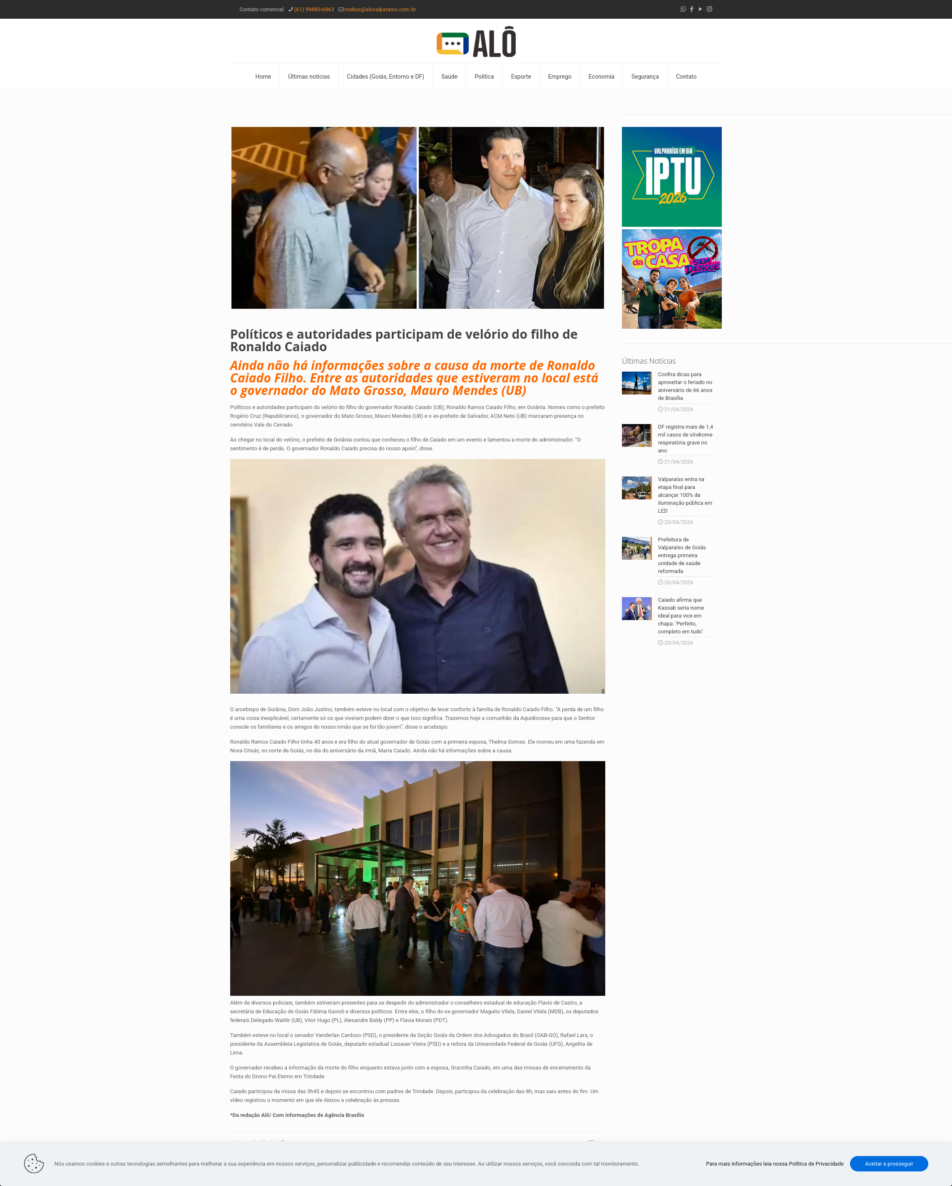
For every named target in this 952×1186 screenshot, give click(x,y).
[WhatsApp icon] (683, 9)
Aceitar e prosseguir (889, 1164)
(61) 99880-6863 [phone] (314, 9)
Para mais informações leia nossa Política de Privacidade (775, 1164)
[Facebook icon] (692, 9)
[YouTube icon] (701, 9)
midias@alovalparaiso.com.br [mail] (380, 9)
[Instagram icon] (709, 9)
